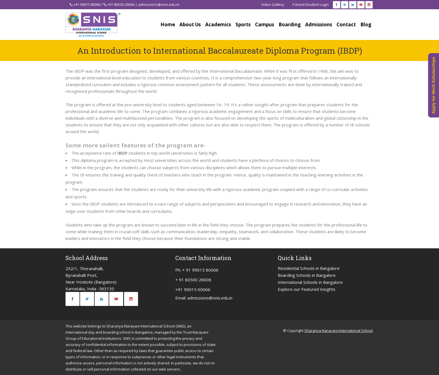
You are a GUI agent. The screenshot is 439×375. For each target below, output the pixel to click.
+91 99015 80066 (87, 4)
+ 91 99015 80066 (200, 270)
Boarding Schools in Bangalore (307, 275)
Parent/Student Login (311, 4)
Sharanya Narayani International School (338, 330)
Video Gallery (272, 4)
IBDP (122, 153)
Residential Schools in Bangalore (309, 268)
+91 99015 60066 (192, 289)
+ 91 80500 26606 (193, 279)
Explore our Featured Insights (306, 289)
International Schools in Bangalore (310, 282)
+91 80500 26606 (120, 4)
